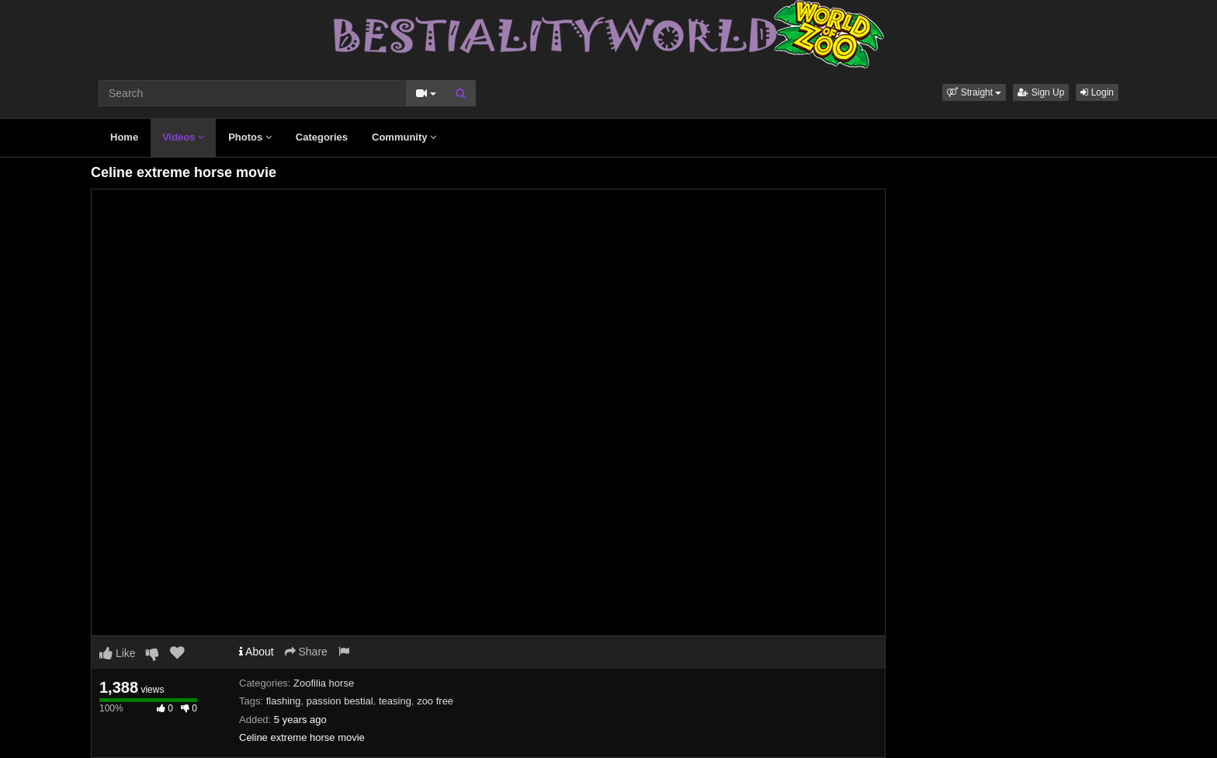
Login (1097, 92)
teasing (395, 701)
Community (404, 137)
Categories (322, 137)
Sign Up (1041, 92)
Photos (250, 137)
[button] (974, 92)
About (256, 651)
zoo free (435, 701)
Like (117, 653)
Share (306, 651)
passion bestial (340, 701)
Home (124, 137)
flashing (283, 701)
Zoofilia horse (323, 683)
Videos (183, 137)
